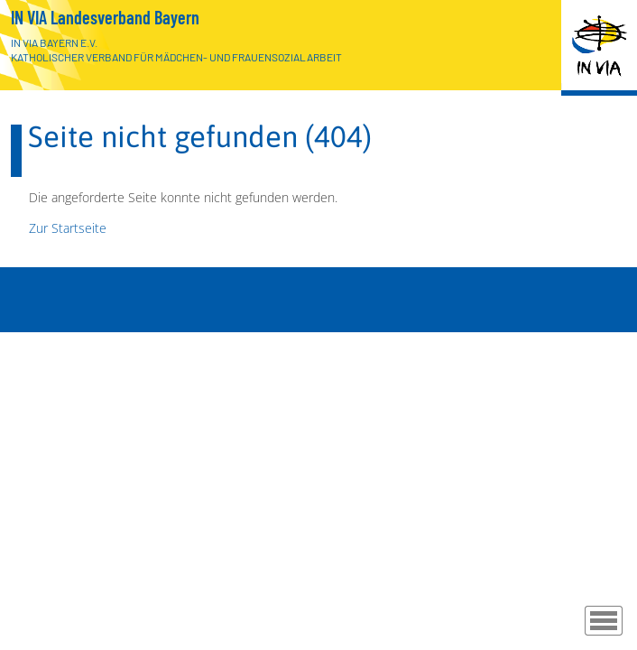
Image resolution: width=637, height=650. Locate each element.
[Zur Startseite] (599, 48)
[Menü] (604, 621)
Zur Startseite (67, 228)
